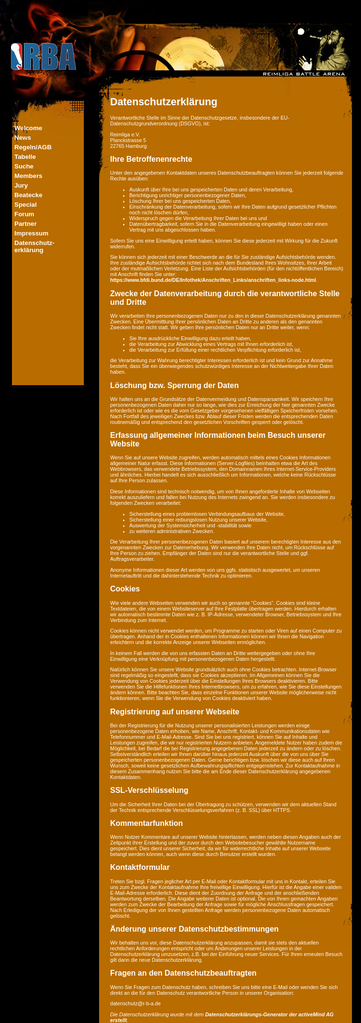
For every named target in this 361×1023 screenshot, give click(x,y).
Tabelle (25, 156)
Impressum (31, 233)
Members (28, 175)
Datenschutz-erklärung (34, 246)
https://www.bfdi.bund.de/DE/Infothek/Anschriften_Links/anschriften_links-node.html (213, 280)
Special (25, 204)
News (22, 137)
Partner (25, 223)
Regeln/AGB (33, 147)
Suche (24, 166)
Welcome (28, 128)
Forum (24, 214)
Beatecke (28, 195)
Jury (21, 185)
